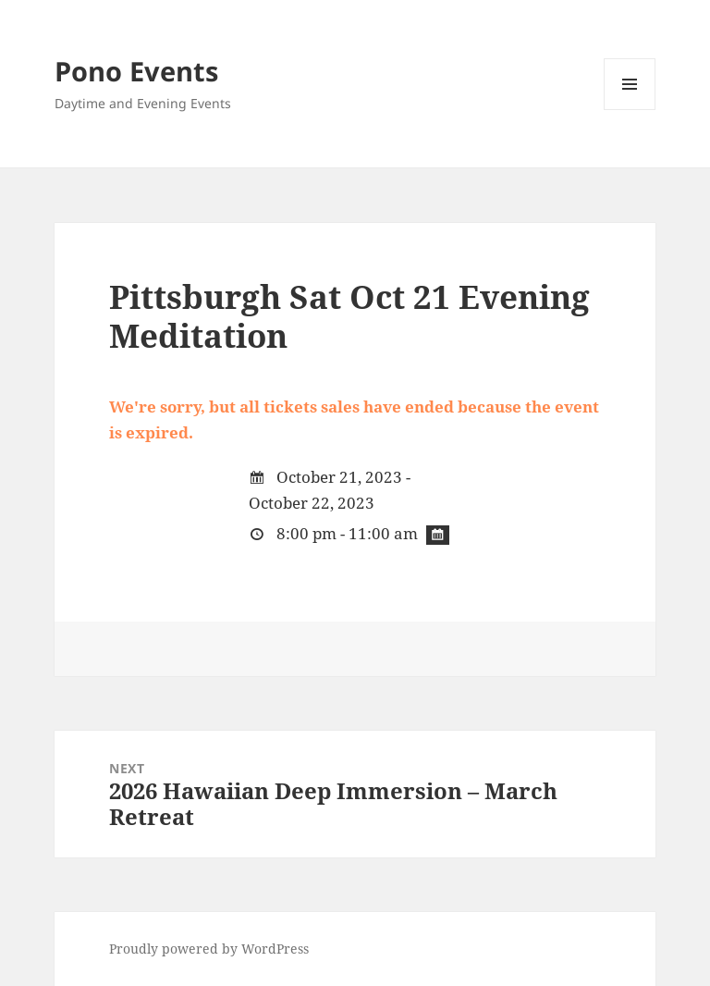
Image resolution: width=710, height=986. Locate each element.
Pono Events (136, 71)
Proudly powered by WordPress (209, 948)
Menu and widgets (630, 109)
